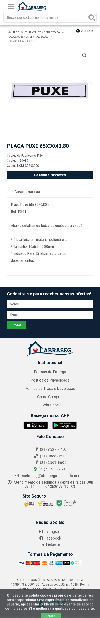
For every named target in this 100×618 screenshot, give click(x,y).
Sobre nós (50, 405)
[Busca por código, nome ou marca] (45, 17)
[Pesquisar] (91, 17)
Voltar (84, 31)
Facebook (50, 538)
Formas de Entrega (50, 372)
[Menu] (11, 6)
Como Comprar (50, 397)
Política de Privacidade (50, 380)
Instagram (50, 531)
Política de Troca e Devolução (50, 388)
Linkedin (50, 545)
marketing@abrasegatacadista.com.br (50, 476)
